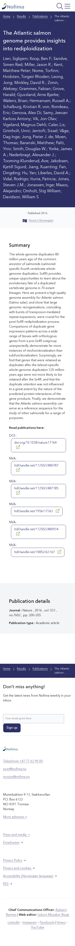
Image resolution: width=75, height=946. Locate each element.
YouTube (37, 927)
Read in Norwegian (38, 220)
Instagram (30, 922)
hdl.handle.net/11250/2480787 (36, 468)
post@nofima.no (14, 769)
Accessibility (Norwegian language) (28, 876)
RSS (6, 884)
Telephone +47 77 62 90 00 (23, 761)
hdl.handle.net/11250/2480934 (36, 531)
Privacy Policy (12, 860)
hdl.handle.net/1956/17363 (36, 511)
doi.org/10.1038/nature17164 (35, 445)
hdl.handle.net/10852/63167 (37, 552)
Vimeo (61, 922)
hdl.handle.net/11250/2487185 (36, 491)
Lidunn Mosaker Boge (53, 915)
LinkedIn (14, 922)
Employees (11, 842)
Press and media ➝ (16, 835)
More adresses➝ (15, 817)
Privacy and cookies (17, 868)
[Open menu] (59, 6)
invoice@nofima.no (16, 777)
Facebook (47, 922)
